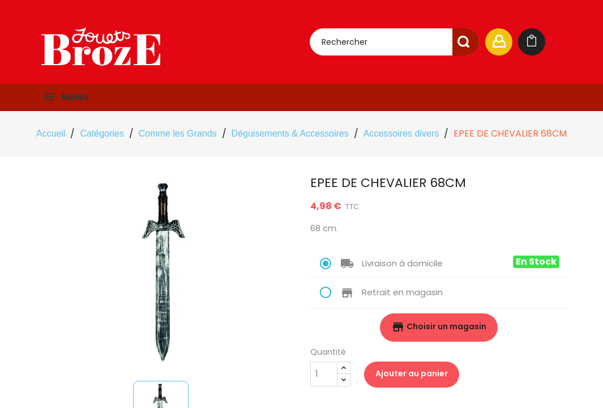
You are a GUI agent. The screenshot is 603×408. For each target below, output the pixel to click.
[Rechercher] (395, 42)
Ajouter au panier (411, 373)
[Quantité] (323, 374)
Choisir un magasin (438, 327)
